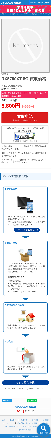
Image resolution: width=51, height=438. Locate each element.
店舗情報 (24, 420)
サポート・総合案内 (9, 420)
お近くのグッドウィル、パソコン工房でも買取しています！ (25, 134)
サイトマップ (8, 423)
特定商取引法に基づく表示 (27, 423)
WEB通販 (33, 2)
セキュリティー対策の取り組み (34, 426)
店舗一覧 (40, 2)
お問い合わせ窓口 (25, 430)
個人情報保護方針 (11, 426)
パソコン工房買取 (30, 14)
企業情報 (46, 420)
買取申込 (47, 2)
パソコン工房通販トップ (10, 14)
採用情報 (35, 420)
